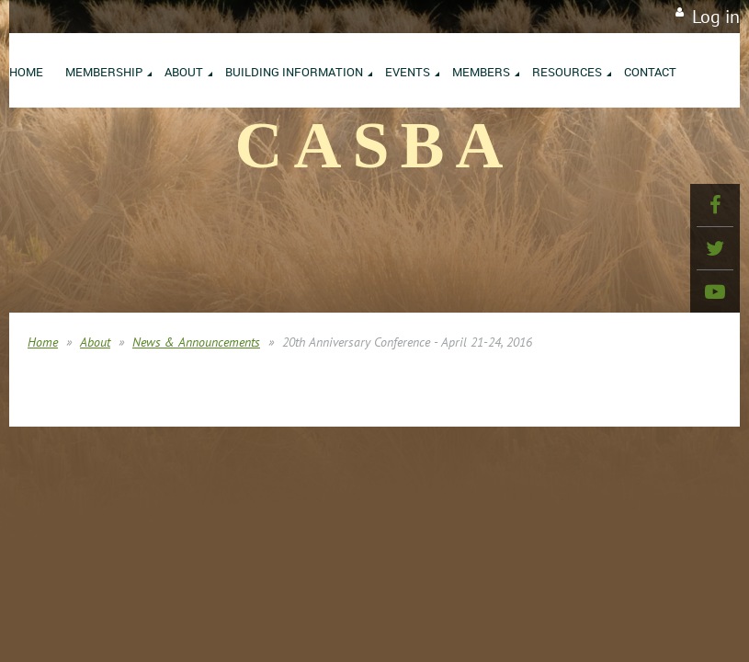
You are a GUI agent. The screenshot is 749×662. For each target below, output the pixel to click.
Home (43, 342)
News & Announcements (196, 342)
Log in (716, 17)
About (95, 342)
